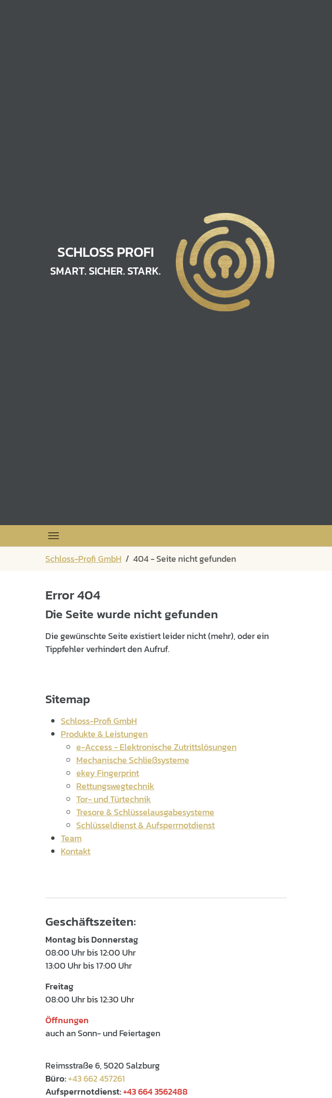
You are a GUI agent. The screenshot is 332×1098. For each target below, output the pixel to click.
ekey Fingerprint (107, 772)
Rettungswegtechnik (115, 785)
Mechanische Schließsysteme (132, 759)
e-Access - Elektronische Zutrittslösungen (156, 746)
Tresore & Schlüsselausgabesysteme (145, 812)
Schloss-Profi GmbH (99, 720)
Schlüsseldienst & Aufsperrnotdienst (145, 825)
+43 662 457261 (96, 1078)
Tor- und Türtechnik (113, 799)
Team (71, 838)
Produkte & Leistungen (104, 733)
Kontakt (75, 851)
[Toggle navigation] (53, 536)
